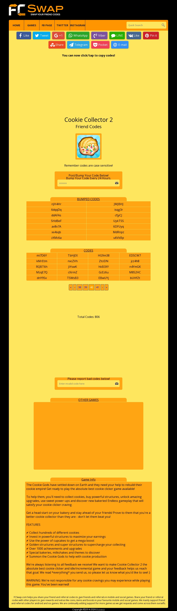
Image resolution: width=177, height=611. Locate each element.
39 (85, 287)
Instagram (77, 25)
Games (31, 25)
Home (16, 25)
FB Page (47, 25)
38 (79, 287)
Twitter (62, 25)
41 (97, 287)
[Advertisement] (89, 88)
